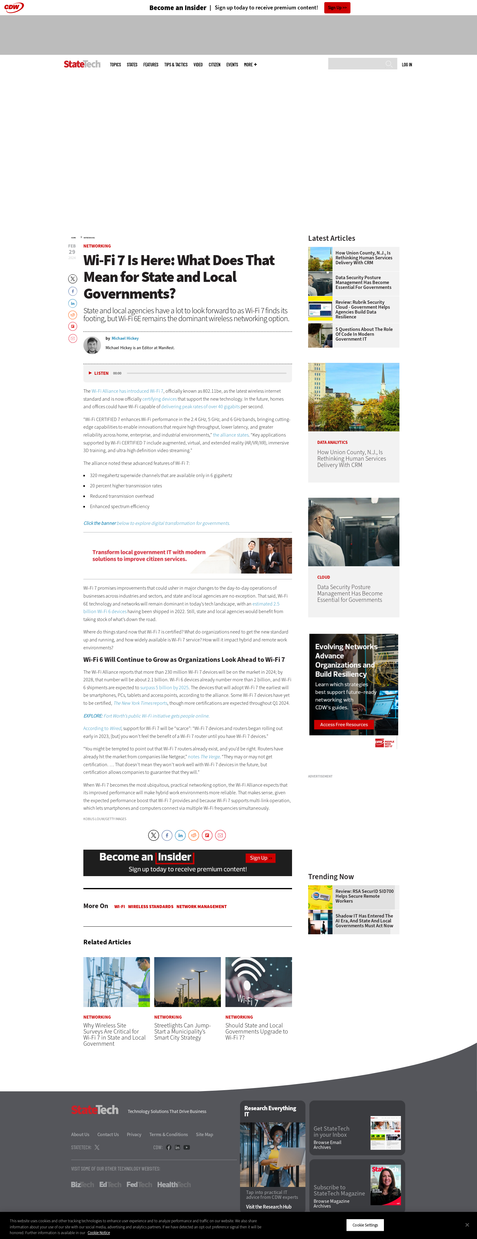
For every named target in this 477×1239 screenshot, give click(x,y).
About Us (80, 1135)
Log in (407, 64)
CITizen (214, 64)
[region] (238, 1225)
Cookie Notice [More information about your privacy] (99, 1232)
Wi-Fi (119, 907)
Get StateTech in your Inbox (332, 1132)
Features (150, 64)
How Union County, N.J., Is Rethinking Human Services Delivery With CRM (364, 258)
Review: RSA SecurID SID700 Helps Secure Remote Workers (365, 896)
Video (198, 64)
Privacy (134, 1135)
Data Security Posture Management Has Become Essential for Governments (364, 282)
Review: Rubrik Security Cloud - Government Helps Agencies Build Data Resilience (363, 309)
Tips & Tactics (175, 64)
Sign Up (335, 8)
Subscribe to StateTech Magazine (339, 1191)
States (132, 64)
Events (232, 64)
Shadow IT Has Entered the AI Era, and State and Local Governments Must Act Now (364, 921)
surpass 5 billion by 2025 (164, 687)
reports (159, 703)
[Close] (467, 1224)
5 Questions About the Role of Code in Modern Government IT (364, 334)
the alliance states (231, 435)
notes (204, 756)
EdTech (110, 1185)
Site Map (204, 1135)
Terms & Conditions (168, 1135)
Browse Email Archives (327, 1145)
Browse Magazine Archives (332, 1204)
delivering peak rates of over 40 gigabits (200, 406)
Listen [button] (101, 373)
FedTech (139, 1185)
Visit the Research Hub (268, 1206)
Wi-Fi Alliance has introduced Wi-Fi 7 (127, 391)
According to (102, 728)
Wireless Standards (150, 907)
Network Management (201, 907)
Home (73, 238)
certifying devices (159, 399)
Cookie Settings (365, 1224)
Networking (89, 238)
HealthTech (174, 1185)
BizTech (82, 1185)
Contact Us (108, 1135)
